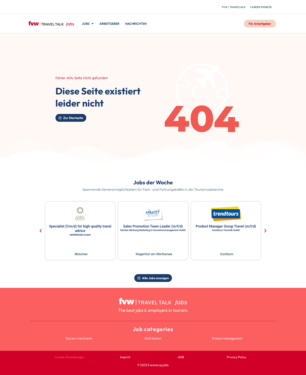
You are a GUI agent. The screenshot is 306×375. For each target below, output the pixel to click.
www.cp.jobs (159, 365)
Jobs (87, 23)
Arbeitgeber (109, 24)
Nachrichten (136, 24)
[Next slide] (265, 231)
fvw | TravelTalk (234, 7)
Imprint (125, 357)
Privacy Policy (236, 357)
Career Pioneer (261, 7)
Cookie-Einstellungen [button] (70, 357)
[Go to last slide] (41, 231)
